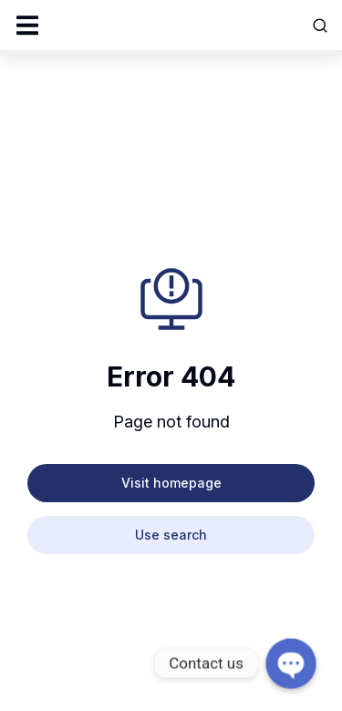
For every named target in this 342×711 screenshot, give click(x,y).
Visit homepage (171, 482)
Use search (171, 534)
